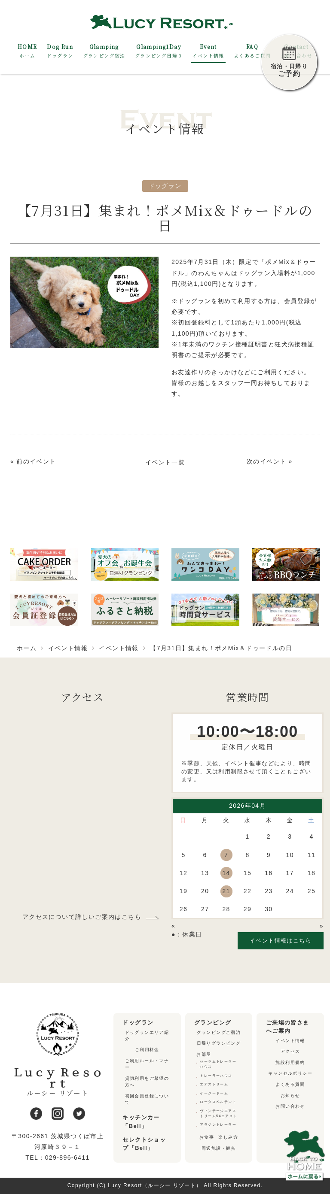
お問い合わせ (290, 1106)
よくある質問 (290, 1084)
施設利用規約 (290, 1062)
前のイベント (36, 461)
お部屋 (203, 1054)
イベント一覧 (165, 462)
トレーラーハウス (216, 1076)
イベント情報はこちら (281, 940)
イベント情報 (68, 648)
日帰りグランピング (219, 1043)
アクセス (290, 1051)
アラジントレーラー (218, 1125)
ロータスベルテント (218, 1102)
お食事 (206, 1137)
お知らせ (290, 1095)
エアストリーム (214, 1084)
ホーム (27, 648)
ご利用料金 (147, 1049)
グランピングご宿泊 (219, 1032)
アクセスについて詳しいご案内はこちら (81, 917)
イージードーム (214, 1093)
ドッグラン (165, 185)
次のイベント (266, 461)
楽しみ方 (228, 1137)
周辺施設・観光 (219, 1148)
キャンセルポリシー (290, 1073)
